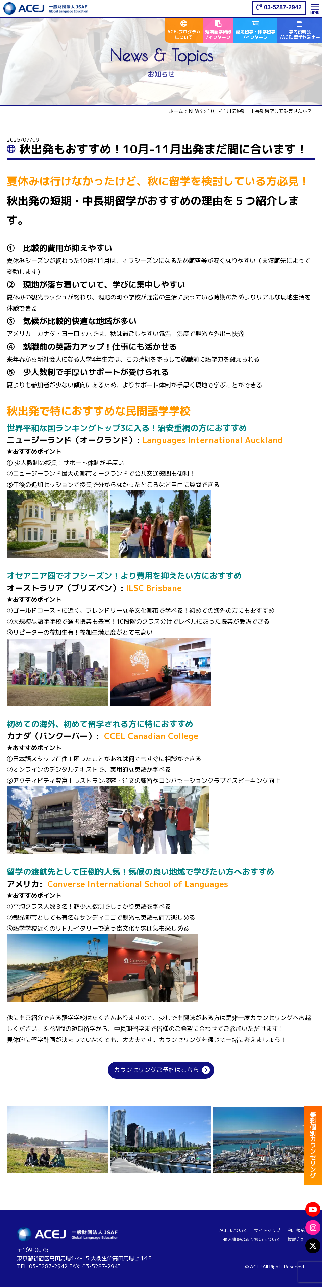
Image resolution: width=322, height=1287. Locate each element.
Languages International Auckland (212, 440)
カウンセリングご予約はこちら (156, 1070)
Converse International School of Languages (137, 884)
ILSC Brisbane (154, 588)
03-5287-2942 (283, 7)
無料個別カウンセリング (313, 1145)
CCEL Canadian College (151, 736)
